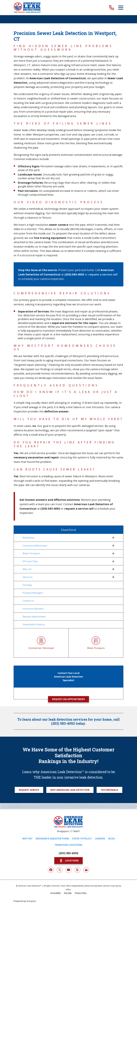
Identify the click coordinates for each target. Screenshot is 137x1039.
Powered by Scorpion (25, 901)
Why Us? (27, 839)
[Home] (27, 7)
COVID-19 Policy (82, 839)
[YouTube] (68, 870)
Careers (100, 839)
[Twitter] (59, 870)
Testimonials (109, 790)
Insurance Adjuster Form (52, 839)
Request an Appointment (68, 700)
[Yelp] (77, 870)
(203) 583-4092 (68, 854)
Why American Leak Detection (70, 790)
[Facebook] (51, 870)
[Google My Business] (86, 870)
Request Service (29, 790)
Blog (111, 839)
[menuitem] (67, 538)
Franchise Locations (68, 845)
